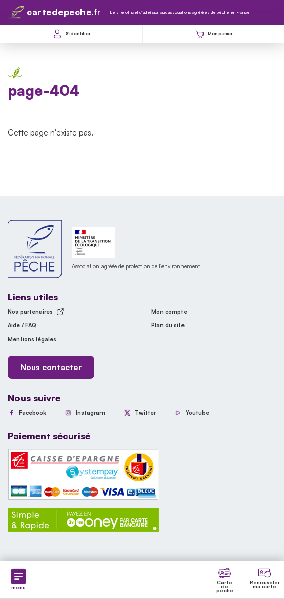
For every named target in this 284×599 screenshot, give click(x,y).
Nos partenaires (36, 311)
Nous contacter (51, 367)
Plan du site (168, 325)
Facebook (32, 412)
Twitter (145, 412)
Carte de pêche (224, 586)
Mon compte (169, 311)
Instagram (90, 412)
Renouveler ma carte (265, 584)
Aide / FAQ (22, 325)
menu (18, 579)
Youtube (197, 412)
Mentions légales (32, 339)
